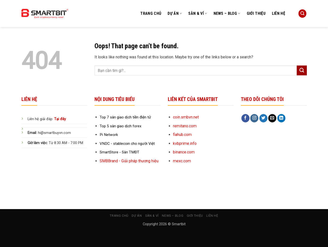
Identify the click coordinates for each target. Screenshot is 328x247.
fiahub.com (182, 134)
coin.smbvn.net (186, 117)
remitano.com (185, 126)
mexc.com (182, 161)
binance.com (184, 152)
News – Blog (227, 13)
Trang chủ (150, 13)
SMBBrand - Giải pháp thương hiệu (129, 161)
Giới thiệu (256, 13)
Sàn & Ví (197, 13)
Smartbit (179, 224)
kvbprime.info (185, 143)
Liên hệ (278, 13)
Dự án (175, 13)
